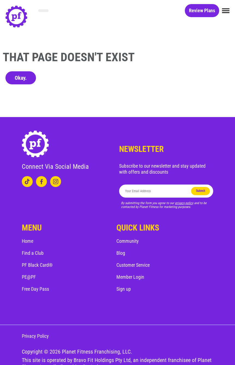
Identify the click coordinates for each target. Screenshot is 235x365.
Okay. (21, 78)
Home (27, 241)
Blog (120, 253)
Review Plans (202, 10)
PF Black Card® (37, 265)
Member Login (130, 277)
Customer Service (133, 265)
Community (127, 241)
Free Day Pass (35, 289)
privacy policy (184, 203)
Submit (200, 191)
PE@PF (29, 277)
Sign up (123, 289)
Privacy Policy (35, 336)
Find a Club (33, 253)
